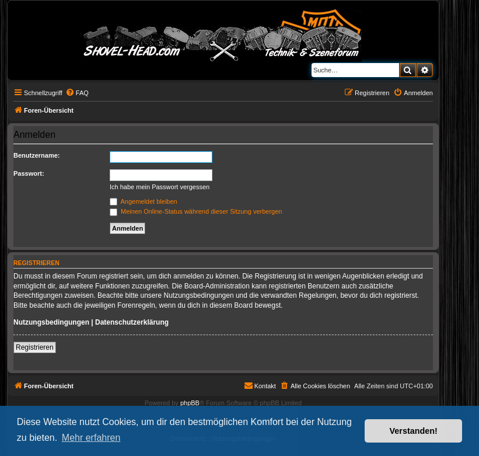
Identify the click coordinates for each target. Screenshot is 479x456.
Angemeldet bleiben (143, 201)
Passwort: (28, 173)
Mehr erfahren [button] (91, 438)
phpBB (190, 402)
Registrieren (35, 347)
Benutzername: (36, 155)
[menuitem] (77, 93)
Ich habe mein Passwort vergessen (159, 186)
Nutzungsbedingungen (51, 322)
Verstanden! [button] (414, 431)
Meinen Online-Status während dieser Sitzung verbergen (196, 211)
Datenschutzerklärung (132, 322)
